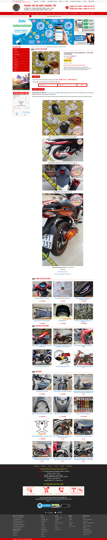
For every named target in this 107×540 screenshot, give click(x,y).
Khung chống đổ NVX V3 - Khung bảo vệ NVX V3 (42, 436)
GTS (70, 521)
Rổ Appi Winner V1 (63, 320)
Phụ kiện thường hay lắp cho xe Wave (83, 436)
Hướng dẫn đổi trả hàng (17, 522)
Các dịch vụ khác (86, 534)
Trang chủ (36, 1)
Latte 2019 (57, 519)
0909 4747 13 (63, 79)
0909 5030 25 (72, 79)
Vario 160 (43, 522)
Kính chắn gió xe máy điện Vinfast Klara (63, 391)
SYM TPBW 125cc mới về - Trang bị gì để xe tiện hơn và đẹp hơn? (62, 436)
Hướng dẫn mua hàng (76, 1)
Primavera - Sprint (72, 526)
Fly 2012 (70, 524)
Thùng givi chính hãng (87, 519)
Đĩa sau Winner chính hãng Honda (62, 298)
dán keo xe (66, 13)
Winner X (43, 534)
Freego (56, 521)
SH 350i (42, 524)
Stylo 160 (43, 517)
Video (92, 13)
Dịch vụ (61, 1)
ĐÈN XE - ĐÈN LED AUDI (87, 531)
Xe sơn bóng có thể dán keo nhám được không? (83, 346)
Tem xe (60, 13)
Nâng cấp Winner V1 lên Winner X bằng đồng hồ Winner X (42, 346)
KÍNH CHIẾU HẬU (86, 529)
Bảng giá (54, 13)
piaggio (42, 13)
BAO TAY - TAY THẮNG (87, 532)
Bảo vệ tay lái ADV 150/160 (42, 391)
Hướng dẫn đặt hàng (17, 519)
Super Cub (43, 536)
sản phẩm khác (74, 13)
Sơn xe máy (85, 521)
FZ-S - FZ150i (57, 529)
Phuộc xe (85, 527)
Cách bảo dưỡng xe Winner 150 (63, 366)
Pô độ (84, 517)
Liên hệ (84, 1)
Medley (70, 519)
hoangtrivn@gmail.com (55, 500)
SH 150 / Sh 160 (44, 531)
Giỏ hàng (92, 1)
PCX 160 (42, 526)
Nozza (56, 524)
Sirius (56, 526)
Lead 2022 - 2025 (44, 519)
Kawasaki (48, 13)
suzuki (37, 13)
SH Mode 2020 (44, 529)
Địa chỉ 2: (41, 476)
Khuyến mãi (69, 466)
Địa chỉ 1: (40, 471)
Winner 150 (42, 46)
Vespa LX (71, 522)
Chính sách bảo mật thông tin (18, 526)
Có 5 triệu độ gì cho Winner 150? (42, 366)
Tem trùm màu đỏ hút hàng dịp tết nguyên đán (83, 367)
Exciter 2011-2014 (58, 517)
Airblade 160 (43, 521)
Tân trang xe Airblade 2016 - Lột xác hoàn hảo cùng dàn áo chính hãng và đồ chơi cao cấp (83, 459)
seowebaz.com (21, 539)
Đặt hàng (68, 60)
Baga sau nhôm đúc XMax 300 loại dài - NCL (42, 413)
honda (15, 13)
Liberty (70, 517)
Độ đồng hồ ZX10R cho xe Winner (42, 298)
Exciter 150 (57, 527)
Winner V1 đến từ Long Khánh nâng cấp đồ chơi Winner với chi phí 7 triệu (62, 346)
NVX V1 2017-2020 (58, 522)
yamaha (20, 13)
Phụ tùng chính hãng (87, 525)
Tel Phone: (49, 473)
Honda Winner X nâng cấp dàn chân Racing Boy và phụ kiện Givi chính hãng (42, 459)
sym (33, 13)
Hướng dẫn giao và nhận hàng (19, 524)
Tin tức (66, 1)
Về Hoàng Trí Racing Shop (18, 517)
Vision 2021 (43, 527)
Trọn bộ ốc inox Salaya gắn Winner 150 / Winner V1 (83, 321)
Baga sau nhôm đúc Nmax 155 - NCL (63, 413)
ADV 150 (42, 533)
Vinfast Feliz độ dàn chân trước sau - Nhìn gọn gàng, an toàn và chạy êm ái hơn (62, 459)
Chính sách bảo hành (17, 527)
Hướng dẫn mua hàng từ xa (18, 521)
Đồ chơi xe (15, 533)
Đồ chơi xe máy (16, 531)
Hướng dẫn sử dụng (52, 1)
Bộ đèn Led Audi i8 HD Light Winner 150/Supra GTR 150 (83, 299)
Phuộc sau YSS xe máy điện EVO (83, 413)
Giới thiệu (43, 1)
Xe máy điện (27, 13)
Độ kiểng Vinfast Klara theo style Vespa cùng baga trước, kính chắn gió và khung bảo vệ (83, 392)
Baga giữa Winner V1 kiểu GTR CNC (42, 320)
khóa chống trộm (84, 13)
